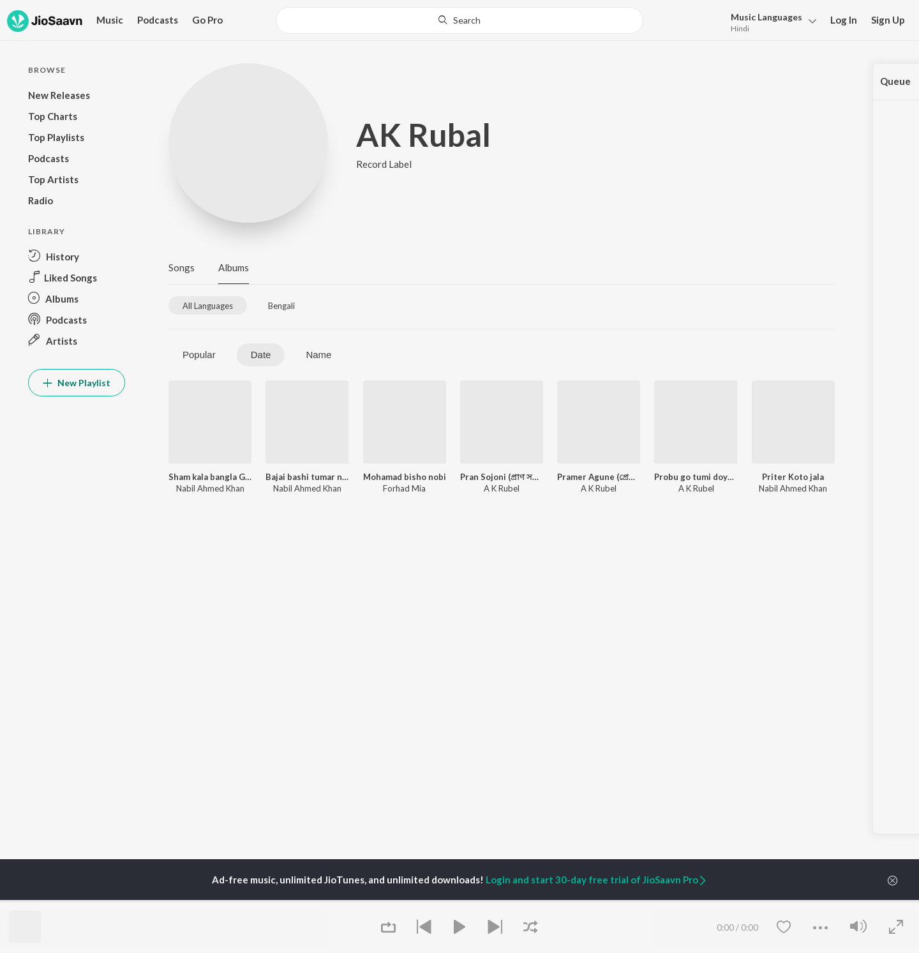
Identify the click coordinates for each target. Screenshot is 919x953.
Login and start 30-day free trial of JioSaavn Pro (597, 879)
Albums (233, 267)
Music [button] (109, 20)
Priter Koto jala (793, 477)
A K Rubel (501, 488)
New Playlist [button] (76, 382)
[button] (770, 21)
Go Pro (207, 20)
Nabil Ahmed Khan (210, 488)
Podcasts (157, 20)
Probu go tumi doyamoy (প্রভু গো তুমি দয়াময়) (695, 477)
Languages (766, 16)
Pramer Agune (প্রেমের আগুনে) (598, 477)
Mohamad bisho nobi (404, 477)
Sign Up (888, 20)
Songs (181, 267)
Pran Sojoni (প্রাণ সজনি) (501, 477)
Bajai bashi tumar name (306, 477)
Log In (843, 20)
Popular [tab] (199, 354)
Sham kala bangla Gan (209, 477)
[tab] (207, 305)
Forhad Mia (404, 488)
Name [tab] (318, 354)
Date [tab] (261, 354)
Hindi (740, 28)
